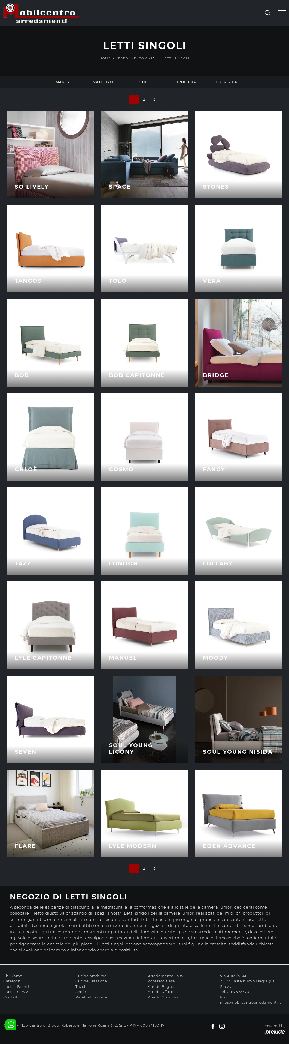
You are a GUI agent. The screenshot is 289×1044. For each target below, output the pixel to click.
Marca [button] (63, 82)
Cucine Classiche (91, 981)
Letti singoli (176, 58)
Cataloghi (12, 981)
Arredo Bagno (161, 986)
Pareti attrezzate (91, 997)
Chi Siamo (12, 976)
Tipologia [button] (185, 82)
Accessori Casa (161, 981)
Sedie (80, 991)
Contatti (11, 997)
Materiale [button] (104, 82)
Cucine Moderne (91, 976)
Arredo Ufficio (161, 991)
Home (105, 58)
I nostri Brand (16, 986)
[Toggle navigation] (282, 13)
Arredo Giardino (163, 997)
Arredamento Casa (135, 58)
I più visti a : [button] (226, 82)
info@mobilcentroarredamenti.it (250, 1002)
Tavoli (80, 986)
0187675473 (238, 991)
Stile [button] (144, 82)
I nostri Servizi (16, 991)
